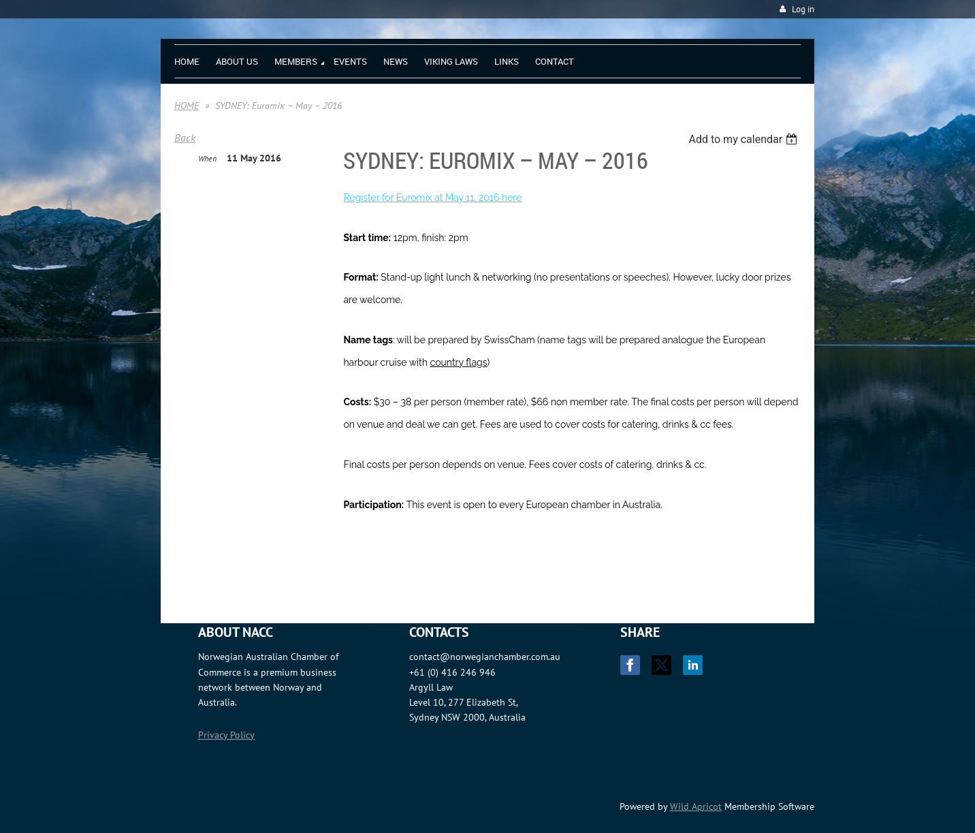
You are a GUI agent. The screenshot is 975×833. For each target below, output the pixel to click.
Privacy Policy (226, 735)
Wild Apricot (696, 806)
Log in (803, 9)
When (207, 158)
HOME (186, 105)
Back (184, 137)
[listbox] (744, 139)
